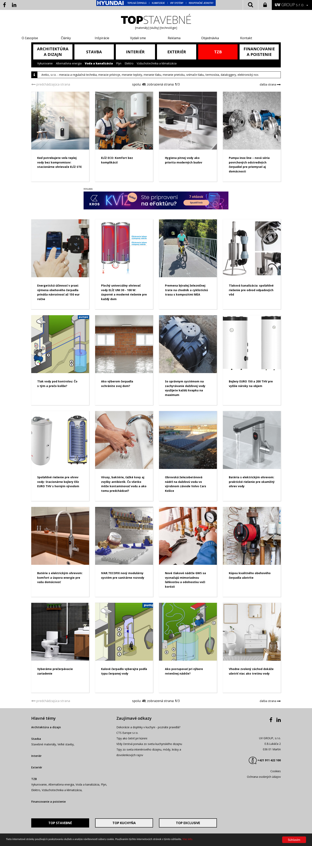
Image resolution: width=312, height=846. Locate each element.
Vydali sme (140, 38)
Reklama (171, 38)
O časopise (47, 38)
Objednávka (203, 38)
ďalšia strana (268, 84)
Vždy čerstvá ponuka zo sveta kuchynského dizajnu (149, 771)
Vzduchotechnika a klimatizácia (156, 63)
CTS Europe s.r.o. (127, 760)
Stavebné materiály (43, 772)
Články (78, 38)
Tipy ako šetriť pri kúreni (131, 766)
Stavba (36, 766)
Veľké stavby (66, 772)
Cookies (275, 798)
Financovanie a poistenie (48, 829)
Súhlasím (294, 840)
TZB (34, 806)
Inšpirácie (109, 38)
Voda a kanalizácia (99, 63)
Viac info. (187, 839)
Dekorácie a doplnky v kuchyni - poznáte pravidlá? (148, 755)
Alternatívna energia (69, 63)
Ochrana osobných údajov (264, 804)
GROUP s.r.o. (289, 4)
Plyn (118, 63)
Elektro (129, 63)
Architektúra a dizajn (46, 755)
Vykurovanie (45, 63)
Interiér (36, 783)
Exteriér (36, 795)
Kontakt (234, 38)
